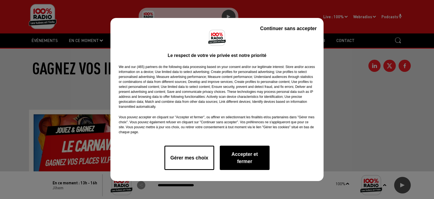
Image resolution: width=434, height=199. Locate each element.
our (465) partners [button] (144, 67)
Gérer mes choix (189, 158)
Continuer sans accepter (288, 28)
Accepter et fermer (244, 157)
